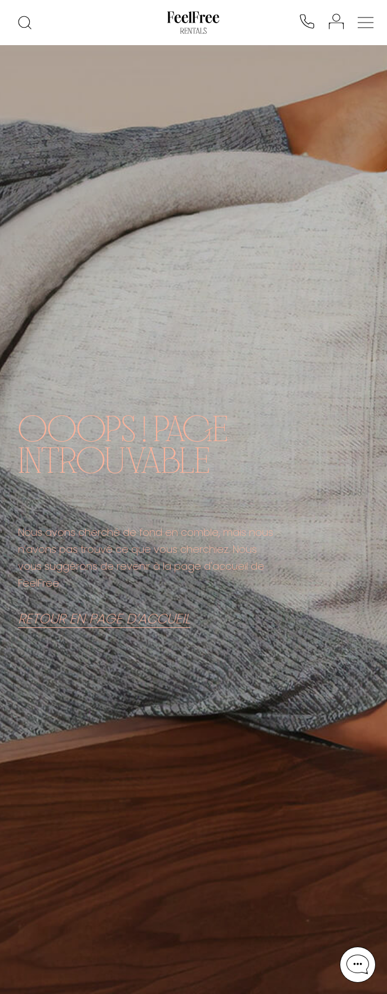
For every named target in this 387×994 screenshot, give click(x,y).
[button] (358, 965)
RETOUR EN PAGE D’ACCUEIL (104, 619)
